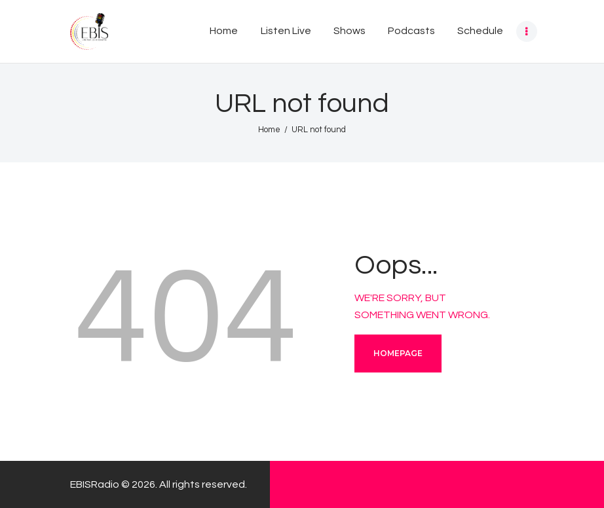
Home (269, 129)
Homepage (398, 353)
